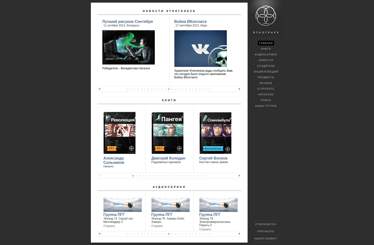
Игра (203, 25)
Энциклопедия (266, 71)
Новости (266, 60)
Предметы (266, 77)
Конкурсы (133, 25)
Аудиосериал (169, 186)
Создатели (266, 66)
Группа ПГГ (114, 215)
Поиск (266, 100)
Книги (169, 100)
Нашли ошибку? (265, 238)
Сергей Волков (213, 158)
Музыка (266, 83)
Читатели (266, 94)
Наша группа (266, 106)
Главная (266, 43)
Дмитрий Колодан (168, 158)
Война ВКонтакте (190, 22)
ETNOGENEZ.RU (265, 224)
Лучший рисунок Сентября (127, 22)
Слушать (109, 226)
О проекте (266, 88)
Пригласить (266, 231)
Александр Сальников (114, 160)
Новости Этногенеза (169, 11)
